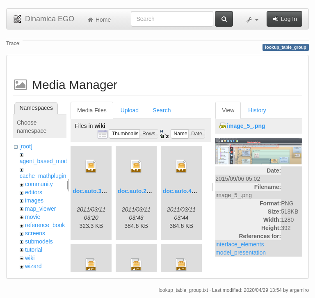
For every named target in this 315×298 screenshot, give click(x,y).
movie (32, 217)
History (257, 110)
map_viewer (40, 208)
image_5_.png (246, 126)
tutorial (33, 249)
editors (33, 192)
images (34, 200)
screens (35, 233)
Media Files (92, 110)
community (39, 184)
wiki (29, 258)
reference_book (45, 225)
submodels (39, 241)
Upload (130, 110)
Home (99, 19)
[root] (25, 146)
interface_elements (239, 244)
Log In (284, 19)
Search (162, 110)
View (228, 110)
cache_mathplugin (43, 176)
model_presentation (240, 252)
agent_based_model (46, 161)
